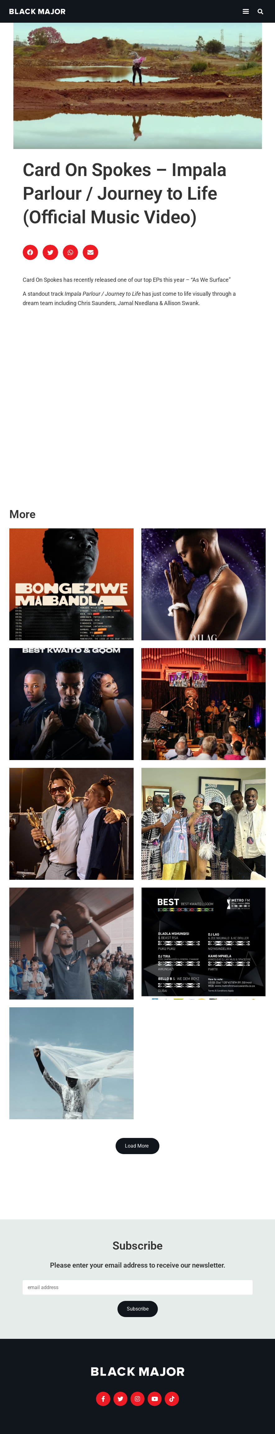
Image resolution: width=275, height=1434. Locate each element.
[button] (260, 11)
